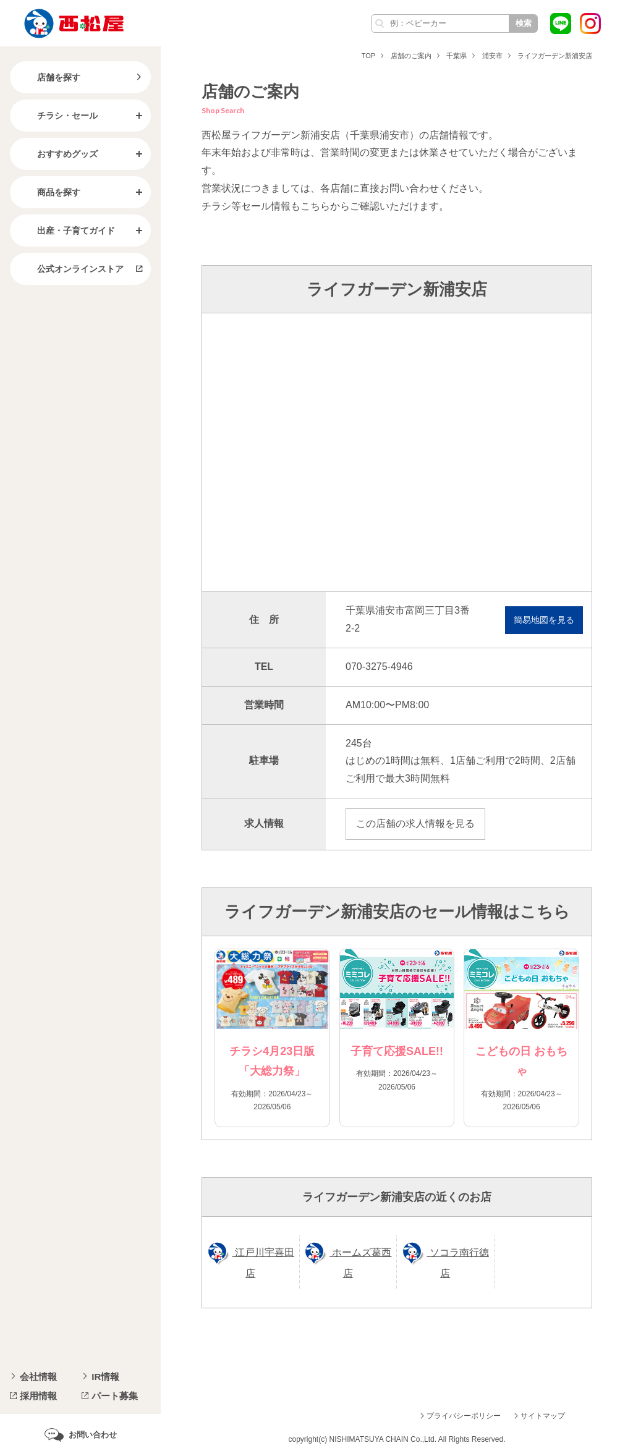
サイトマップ (542, 1416)
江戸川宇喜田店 (263, 1263)
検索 (524, 23)
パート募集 (114, 1395)
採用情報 (38, 1395)
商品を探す (48, 192)
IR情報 (105, 1376)
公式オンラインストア (70, 269)
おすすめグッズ (57, 154)
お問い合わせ (93, 1434)
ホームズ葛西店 (360, 1263)
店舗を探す (48, 77)
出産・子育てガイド (66, 230)
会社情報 (38, 1376)
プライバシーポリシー (464, 1416)
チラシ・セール (57, 115)
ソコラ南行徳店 (458, 1263)
